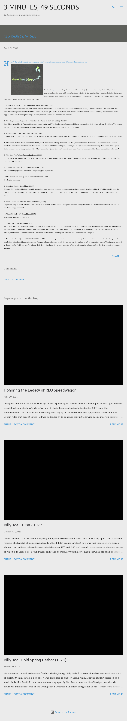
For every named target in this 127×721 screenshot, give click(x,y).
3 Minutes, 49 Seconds (41, 7)
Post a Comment (14, 279)
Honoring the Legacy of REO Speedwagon (40, 390)
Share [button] (115, 256)
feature (56, 90)
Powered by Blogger (63, 712)
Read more (116, 424)
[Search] (114, 6)
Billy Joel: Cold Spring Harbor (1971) (35, 660)
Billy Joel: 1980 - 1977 (23, 525)
